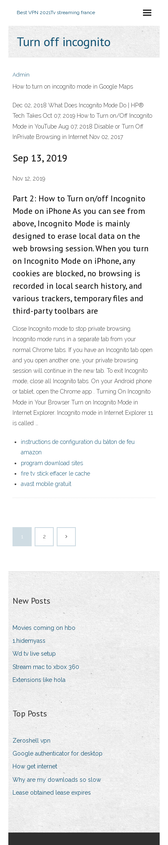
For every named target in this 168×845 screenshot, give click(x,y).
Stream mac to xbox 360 (46, 667)
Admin (21, 75)
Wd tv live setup (34, 653)
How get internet (35, 766)
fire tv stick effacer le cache (55, 473)
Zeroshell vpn (31, 740)
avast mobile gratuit (46, 484)
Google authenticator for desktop (58, 753)
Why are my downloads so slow (57, 779)
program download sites (52, 463)
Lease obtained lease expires (52, 792)
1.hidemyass (29, 640)
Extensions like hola (39, 679)
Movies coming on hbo (44, 627)
